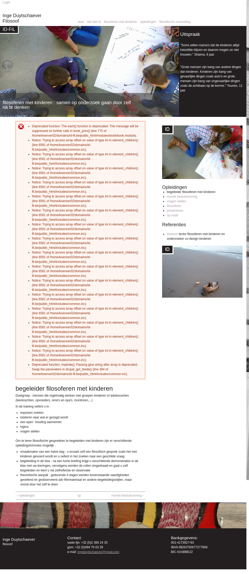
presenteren (175, 210)
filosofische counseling (174, 22)
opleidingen (148, 22)
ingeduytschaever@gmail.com (98, 552)
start (81, 22)
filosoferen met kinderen (120, 22)
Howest (172, 234)
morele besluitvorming (182, 196)
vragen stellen (176, 201)
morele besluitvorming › (127, 495)
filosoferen (174, 206)
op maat (172, 215)
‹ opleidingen (26, 495)
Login (6, 2)
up (79, 495)
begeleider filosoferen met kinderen (191, 192)
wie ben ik (94, 22)
